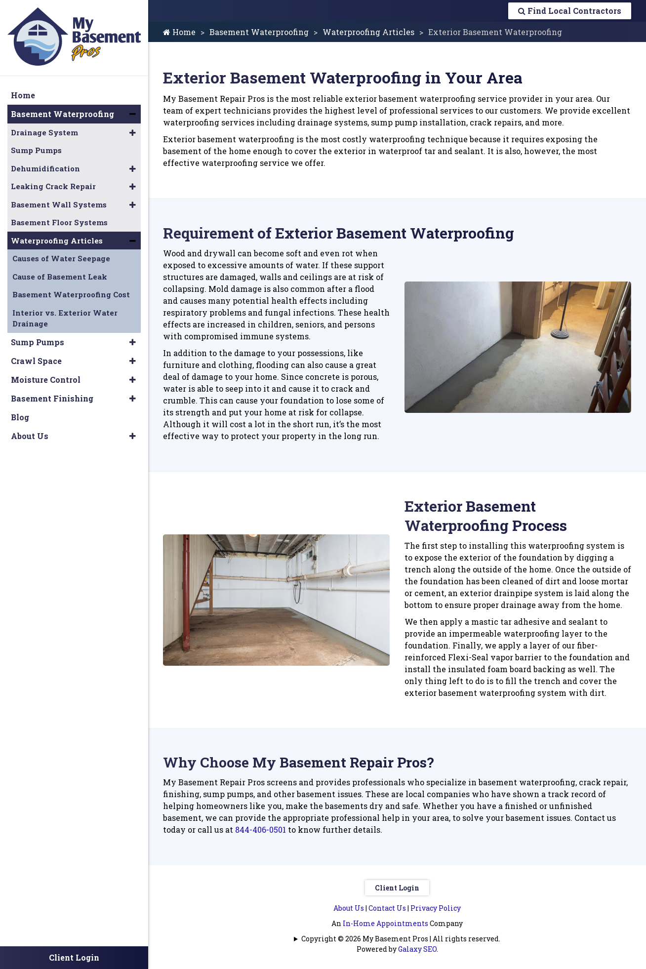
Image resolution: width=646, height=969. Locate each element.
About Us (348, 908)
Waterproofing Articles (368, 32)
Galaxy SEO (417, 949)
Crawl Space (36, 361)
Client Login (397, 887)
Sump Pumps (36, 150)
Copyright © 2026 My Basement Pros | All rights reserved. (400, 938)
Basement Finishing (52, 398)
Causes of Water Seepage (61, 258)
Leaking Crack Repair (53, 186)
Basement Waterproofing (259, 32)
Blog (20, 417)
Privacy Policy (435, 908)
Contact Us (387, 908)
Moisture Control (46, 379)
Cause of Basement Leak (59, 277)
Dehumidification (45, 168)
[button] (132, 114)
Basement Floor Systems (59, 222)
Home (179, 32)
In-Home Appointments (385, 923)
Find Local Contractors (569, 10)
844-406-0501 (260, 829)
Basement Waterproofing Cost (71, 294)
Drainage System (44, 132)
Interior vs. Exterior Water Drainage (65, 318)
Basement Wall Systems (59, 204)
